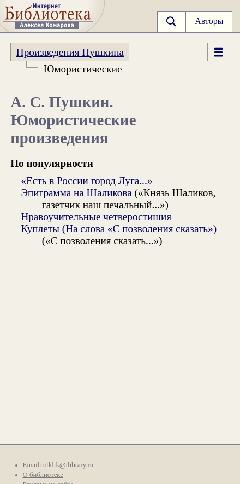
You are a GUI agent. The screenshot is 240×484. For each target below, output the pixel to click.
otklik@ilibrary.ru (68, 465)
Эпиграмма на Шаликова (76, 192)
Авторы (209, 21)
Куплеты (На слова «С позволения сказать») (119, 228)
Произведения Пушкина (70, 52)
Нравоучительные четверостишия (96, 216)
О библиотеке (43, 475)
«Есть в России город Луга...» (86, 180)
